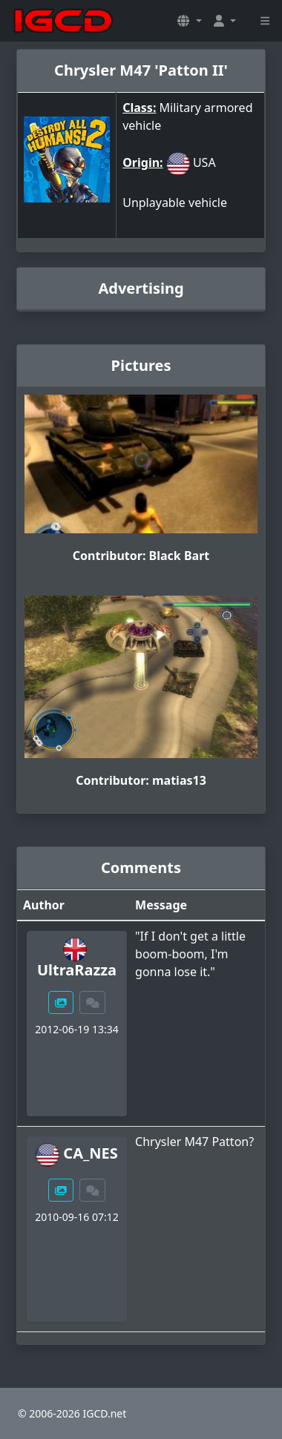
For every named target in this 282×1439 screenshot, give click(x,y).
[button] (189, 21)
